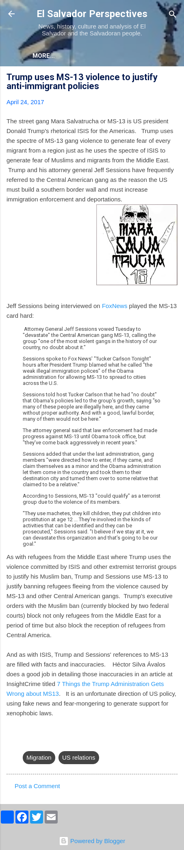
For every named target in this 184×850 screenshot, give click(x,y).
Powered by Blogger (92, 840)
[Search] (173, 15)
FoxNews (115, 305)
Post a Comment (37, 785)
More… (79, 55)
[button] (173, 78)
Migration (39, 757)
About (43, 55)
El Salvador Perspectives (92, 14)
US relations (78, 757)
